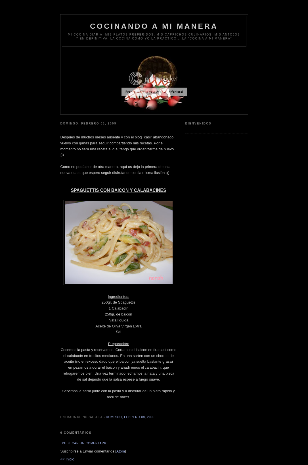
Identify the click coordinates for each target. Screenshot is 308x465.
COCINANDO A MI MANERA (154, 26)
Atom (120, 451)
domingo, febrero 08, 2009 (130, 417)
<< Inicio (67, 459)
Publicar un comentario (85, 443)
